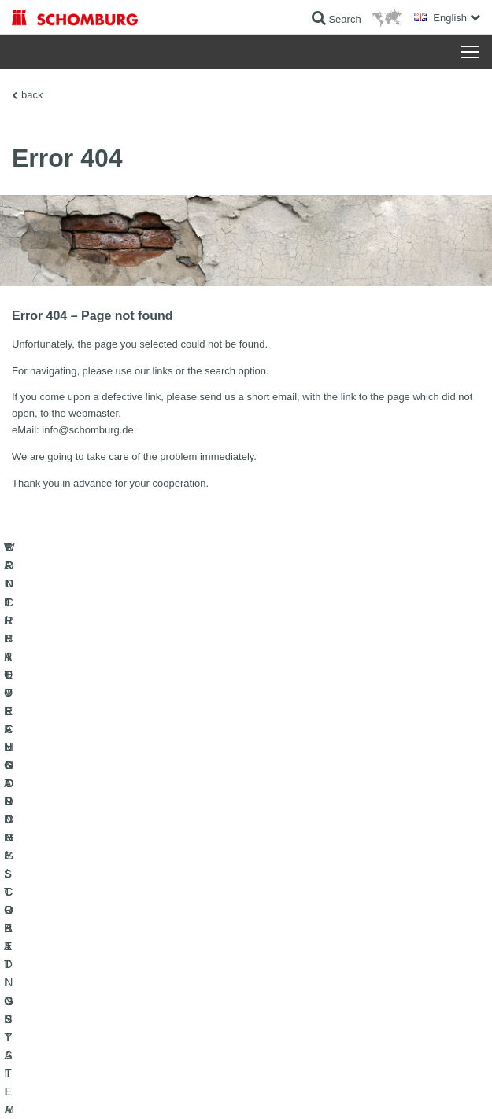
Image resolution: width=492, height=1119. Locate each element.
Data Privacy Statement (164, 1088)
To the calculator (292, 883)
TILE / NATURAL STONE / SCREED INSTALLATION (122, 907)
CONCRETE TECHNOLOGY (72, 954)
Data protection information (263, 1088)
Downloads (281, 907)
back (32, 95)
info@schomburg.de (88, 430)
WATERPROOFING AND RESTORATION (99, 883)
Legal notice (90, 1088)
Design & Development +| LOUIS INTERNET (397, 1088)
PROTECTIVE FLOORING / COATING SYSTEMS (117, 931)
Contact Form (287, 931)
